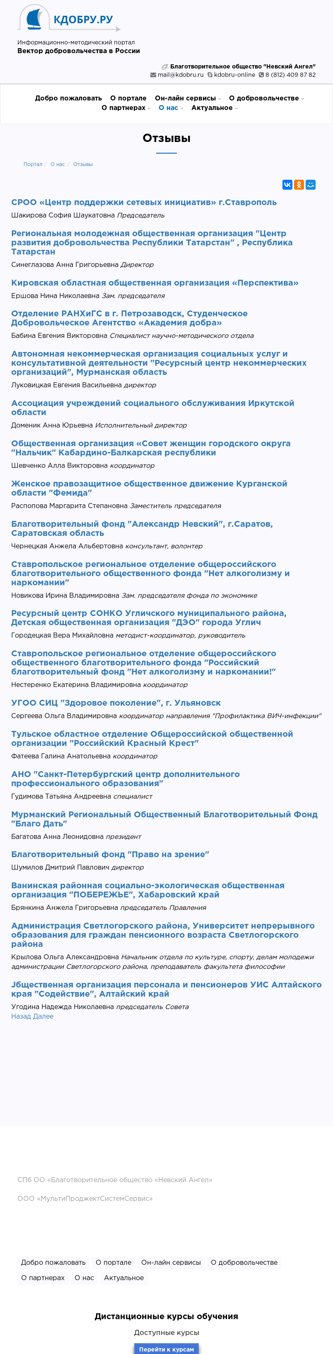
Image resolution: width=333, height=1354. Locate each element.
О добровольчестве (266, 98)
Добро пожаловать (68, 98)
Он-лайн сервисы (188, 98)
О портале (128, 98)
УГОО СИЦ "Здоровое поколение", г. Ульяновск (116, 703)
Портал (33, 164)
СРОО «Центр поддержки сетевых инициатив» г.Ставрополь (144, 202)
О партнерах (125, 107)
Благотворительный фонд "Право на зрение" (110, 854)
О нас (171, 107)
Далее (43, 1017)
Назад (21, 1017)
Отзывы (83, 164)
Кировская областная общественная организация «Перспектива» (155, 283)
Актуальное (214, 107)
